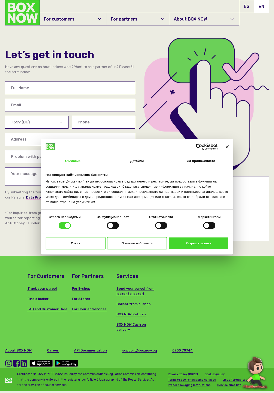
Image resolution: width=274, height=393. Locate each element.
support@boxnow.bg (140, 352)
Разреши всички (198, 243)
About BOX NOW (204, 19)
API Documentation (90, 352)
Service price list (231, 387)
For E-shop (81, 290)
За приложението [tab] (201, 161)
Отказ (75, 243)
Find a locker (38, 301)
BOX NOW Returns (131, 316)
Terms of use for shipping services (192, 381)
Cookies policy (215, 376)
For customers (72, 19)
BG (247, 6)
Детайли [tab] (137, 161)
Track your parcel (42, 290)
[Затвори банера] (227, 146)
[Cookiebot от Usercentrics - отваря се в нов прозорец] (199, 146)
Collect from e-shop (133, 306)
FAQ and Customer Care (47, 311)
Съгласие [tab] (72, 161)
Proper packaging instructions (190, 387)
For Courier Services (89, 311)
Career (53, 352)
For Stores (81, 301)
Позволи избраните (137, 243)
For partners (137, 19)
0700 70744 (183, 352)
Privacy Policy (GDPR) (183, 376)
